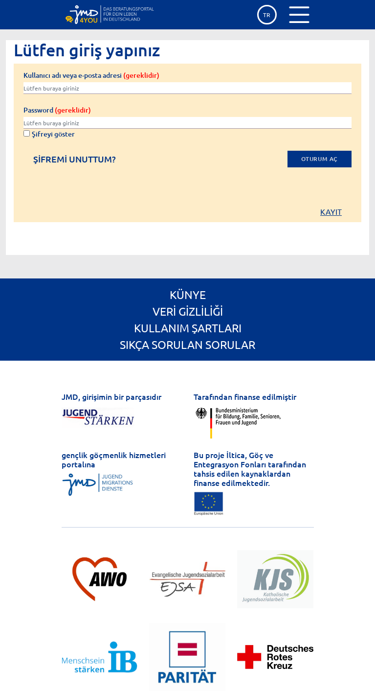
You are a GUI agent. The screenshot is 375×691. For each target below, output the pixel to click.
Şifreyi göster (49, 133)
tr (266, 15)
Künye (188, 294)
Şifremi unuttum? (74, 159)
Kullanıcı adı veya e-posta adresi (91, 75)
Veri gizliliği (188, 311)
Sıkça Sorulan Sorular (187, 344)
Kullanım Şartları (188, 328)
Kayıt (331, 211)
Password (57, 110)
